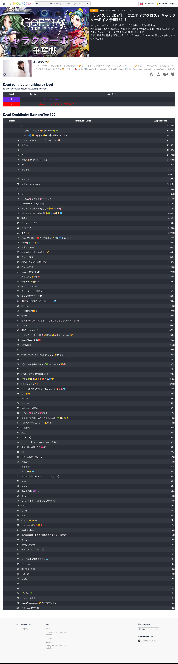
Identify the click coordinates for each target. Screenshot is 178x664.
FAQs (48, 629)
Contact (49, 638)
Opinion (49, 642)
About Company (22, 629)
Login (172, 3)
